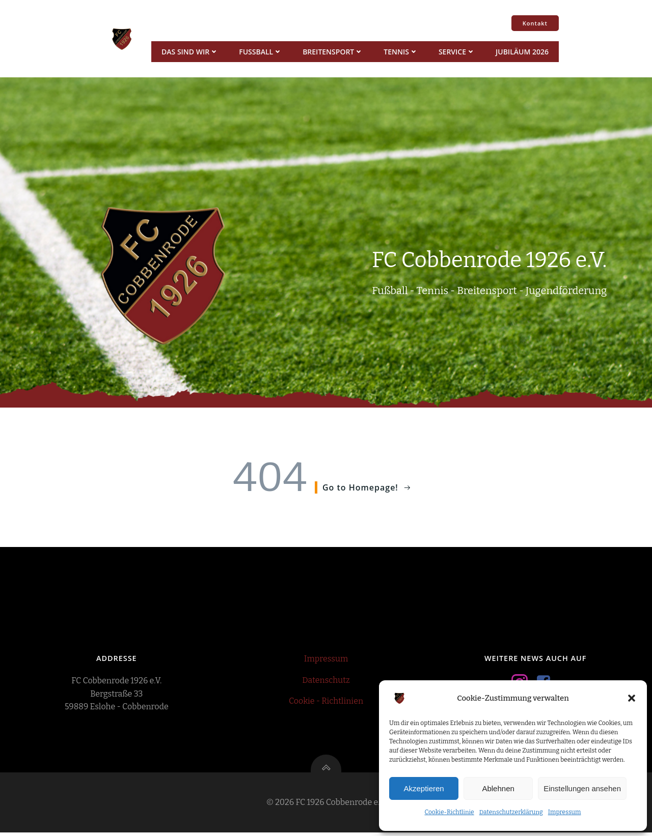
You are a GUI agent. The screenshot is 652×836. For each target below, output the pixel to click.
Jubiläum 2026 (521, 51)
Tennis (400, 51)
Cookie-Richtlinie (449, 812)
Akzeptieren (423, 788)
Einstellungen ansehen (582, 788)
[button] (632, 698)
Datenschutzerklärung (511, 812)
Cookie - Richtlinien (326, 703)
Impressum (564, 812)
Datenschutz (325, 682)
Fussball (260, 51)
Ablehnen (498, 788)
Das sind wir (189, 51)
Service (456, 51)
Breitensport (332, 51)
